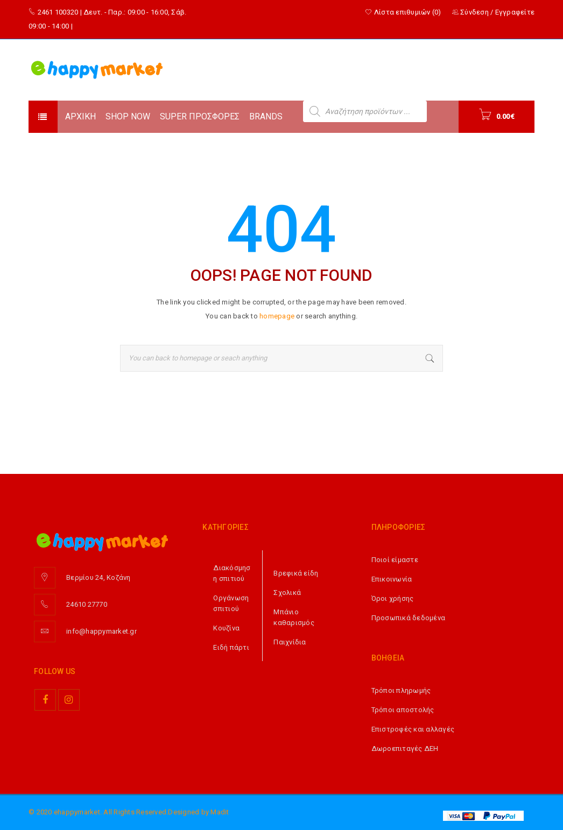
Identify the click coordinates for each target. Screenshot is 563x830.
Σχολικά (287, 592)
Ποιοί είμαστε (394, 560)
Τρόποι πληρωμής (401, 690)
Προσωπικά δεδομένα (408, 618)
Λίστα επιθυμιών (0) (403, 12)
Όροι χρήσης (392, 598)
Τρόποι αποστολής (402, 710)
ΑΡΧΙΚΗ (80, 116)
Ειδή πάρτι (231, 647)
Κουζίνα (226, 628)
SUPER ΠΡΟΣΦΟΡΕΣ (200, 116)
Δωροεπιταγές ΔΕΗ (405, 748)
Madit (219, 812)
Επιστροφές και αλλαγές (413, 729)
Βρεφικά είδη (295, 573)
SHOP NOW (127, 116)
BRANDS (266, 116)
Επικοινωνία (391, 579)
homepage (276, 316)
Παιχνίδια (289, 642)
